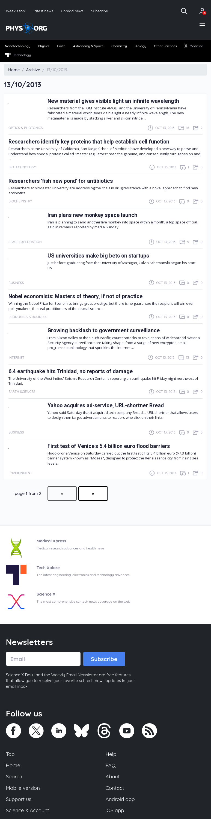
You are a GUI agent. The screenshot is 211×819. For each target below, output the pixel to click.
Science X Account (27, 810)
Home (13, 765)
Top (10, 754)
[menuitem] (17, 46)
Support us (18, 799)
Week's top (15, 10)
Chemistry (119, 46)
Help (111, 754)
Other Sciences (165, 46)
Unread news (72, 10)
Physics (43, 46)
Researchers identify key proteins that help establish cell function (88, 142)
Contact (115, 788)
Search (14, 776)
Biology (140, 46)
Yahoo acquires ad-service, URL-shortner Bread (105, 405)
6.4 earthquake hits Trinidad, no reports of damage (70, 371)
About (113, 776)
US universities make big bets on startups (98, 256)
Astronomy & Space (88, 46)
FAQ (111, 765)
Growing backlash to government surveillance (103, 330)
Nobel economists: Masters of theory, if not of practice (75, 296)
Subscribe (99, 10)
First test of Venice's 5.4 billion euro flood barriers (108, 446)
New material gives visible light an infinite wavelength (113, 101)
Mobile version (23, 788)
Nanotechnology (18, 46)
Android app (120, 799)
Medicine (194, 46)
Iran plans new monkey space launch (92, 215)
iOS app (115, 810)
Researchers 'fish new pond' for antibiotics (60, 181)
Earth (61, 46)
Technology (18, 55)
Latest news (42, 10)
